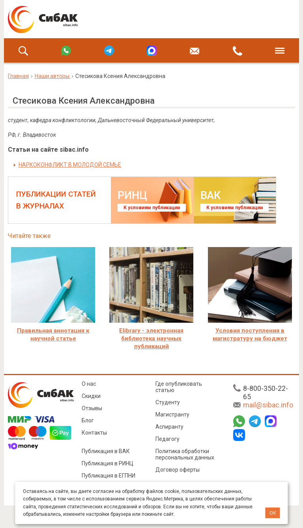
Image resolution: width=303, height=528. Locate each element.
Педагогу (167, 439)
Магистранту (172, 414)
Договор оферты (177, 470)
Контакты (94, 432)
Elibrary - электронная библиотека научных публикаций (151, 338)
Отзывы (92, 408)
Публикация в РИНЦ (107, 463)
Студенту (167, 402)
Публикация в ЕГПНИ (108, 475)
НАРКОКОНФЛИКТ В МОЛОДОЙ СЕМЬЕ (70, 165)
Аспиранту (169, 427)
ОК (272, 513)
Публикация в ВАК (106, 451)
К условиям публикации (151, 207)
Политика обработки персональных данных (184, 454)
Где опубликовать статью (178, 387)
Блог (88, 420)
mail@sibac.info (268, 405)
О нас (89, 384)
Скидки (91, 396)
